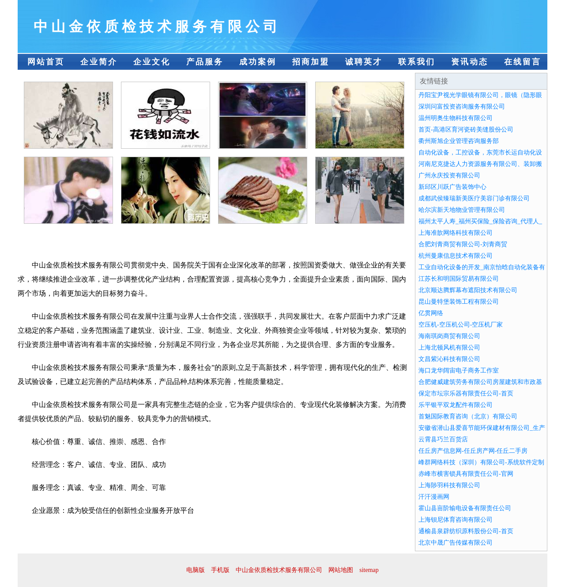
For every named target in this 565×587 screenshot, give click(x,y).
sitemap (369, 570)
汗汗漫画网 (433, 496)
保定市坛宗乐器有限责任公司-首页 (465, 393)
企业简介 (98, 61)
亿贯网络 (430, 313)
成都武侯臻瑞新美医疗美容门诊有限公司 (474, 198)
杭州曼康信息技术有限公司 (455, 255)
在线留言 (522, 61)
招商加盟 (310, 61)
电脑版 (195, 570)
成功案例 (257, 61)
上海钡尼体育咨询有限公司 (455, 519)
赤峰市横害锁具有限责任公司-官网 (465, 473)
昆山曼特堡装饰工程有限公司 (458, 301)
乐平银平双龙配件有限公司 (455, 405)
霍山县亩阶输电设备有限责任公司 (464, 508)
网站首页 (45, 61)
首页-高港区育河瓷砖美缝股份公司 (465, 129)
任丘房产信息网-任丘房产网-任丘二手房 (472, 451)
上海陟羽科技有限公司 (449, 485)
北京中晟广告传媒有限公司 (455, 542)
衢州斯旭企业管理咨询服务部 (458, 141)
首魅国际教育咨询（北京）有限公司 (467, 416)
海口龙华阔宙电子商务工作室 (458, 370)
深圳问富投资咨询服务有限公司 (461, 106)
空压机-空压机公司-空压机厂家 (460, 324)
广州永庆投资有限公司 (449, 175)
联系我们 (416, 61)
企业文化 (151, 61)
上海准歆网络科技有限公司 (455, 233)
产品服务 (204, 61)
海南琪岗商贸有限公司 (449, 336)
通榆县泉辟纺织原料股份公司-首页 (465, 531)
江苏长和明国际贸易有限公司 (458, 278)
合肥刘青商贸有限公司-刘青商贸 (462, 244)
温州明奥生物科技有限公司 (455, 118)
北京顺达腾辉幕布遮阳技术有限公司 (467, 290)
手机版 (220, 570)
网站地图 (340, 570)
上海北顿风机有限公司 (449, 347)
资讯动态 (469, 61)
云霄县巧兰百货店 (443, 439)
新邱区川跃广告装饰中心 (452, 187)
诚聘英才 (363, 61)
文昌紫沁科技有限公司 (449, 359)
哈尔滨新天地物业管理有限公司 (461, 210)
